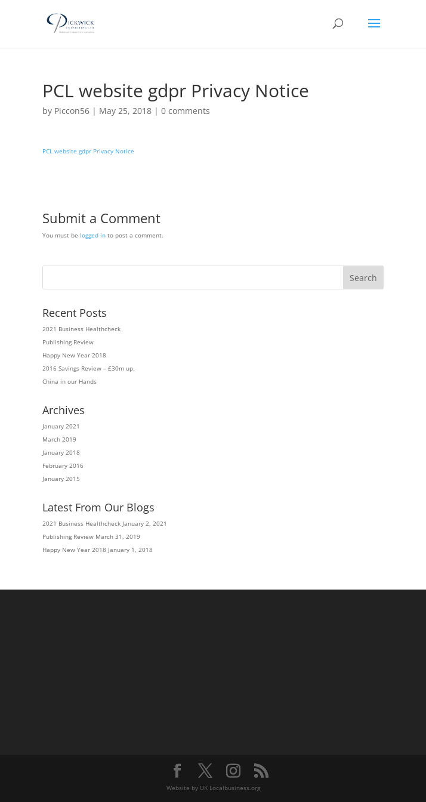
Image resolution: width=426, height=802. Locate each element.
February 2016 (63, 465)
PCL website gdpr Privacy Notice (88, 151)
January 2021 (61, 426)
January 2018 (61, 452)
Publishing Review (68, 342)
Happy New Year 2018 (74, 355)
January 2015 (61, 478)
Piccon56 (71, 110)
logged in (93, 235)
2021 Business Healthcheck (81, 329)
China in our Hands (69, 381)
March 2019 (59, 439)
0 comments (185, 110)
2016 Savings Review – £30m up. (88, 368)
